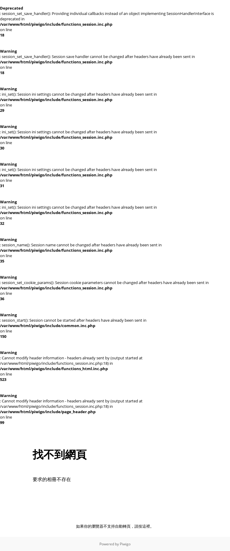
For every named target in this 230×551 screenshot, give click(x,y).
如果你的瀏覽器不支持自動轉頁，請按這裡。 (115, 526)
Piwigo (125, 544)
